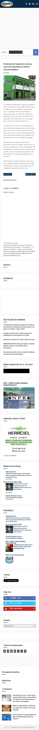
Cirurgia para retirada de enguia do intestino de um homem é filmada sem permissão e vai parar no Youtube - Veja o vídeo (19, 327)
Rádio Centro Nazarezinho (15, 555)
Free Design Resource (27, 727)
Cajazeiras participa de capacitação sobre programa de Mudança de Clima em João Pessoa (18, 475)
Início (4, 52)
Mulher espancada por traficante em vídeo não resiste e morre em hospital (24, 708)
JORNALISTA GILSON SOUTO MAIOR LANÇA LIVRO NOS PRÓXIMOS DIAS (23, 546)
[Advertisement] (19, 28)
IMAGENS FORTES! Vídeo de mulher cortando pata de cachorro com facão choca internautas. (19, 346)
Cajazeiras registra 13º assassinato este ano (19, 339)
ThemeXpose (15, 727)
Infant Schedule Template (14, 497)
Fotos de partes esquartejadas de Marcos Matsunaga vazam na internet (24, 717)
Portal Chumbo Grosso (14, 496)
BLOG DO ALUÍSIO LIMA (14, 482)
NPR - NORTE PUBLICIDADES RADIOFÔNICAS (16, 542)
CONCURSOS (7, 174)
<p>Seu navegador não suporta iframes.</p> (19, 371)
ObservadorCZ (11, 472)
